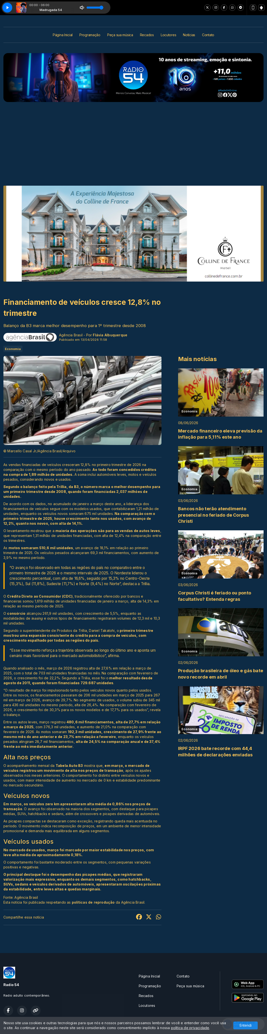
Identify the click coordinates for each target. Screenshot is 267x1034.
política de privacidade (190, 1028)
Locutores (168, 35)
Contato (208, 35)
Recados (147, 35)
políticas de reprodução (93, 902)
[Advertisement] (133, 138)
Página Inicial (63, 35)
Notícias (189, 35)
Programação (89, 35)
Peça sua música (120, 35)
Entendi (246, 1025)
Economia (13, 349)
